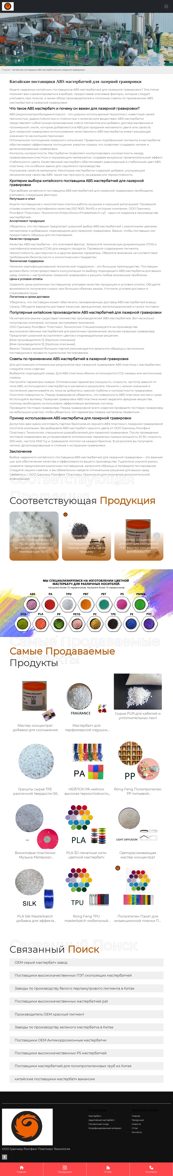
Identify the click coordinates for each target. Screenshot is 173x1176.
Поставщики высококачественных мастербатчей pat (61, 1001)
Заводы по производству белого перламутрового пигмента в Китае (74, 988)
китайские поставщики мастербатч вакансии (55, 1079)
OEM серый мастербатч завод (41, 963)
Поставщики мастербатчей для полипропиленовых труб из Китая (73, 1066)
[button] (156, 535)
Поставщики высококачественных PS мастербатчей (61, 1053)
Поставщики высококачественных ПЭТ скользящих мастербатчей (73, 975)
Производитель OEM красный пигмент (49, 1014)
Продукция (64, 1169)
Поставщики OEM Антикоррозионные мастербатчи (60, 1040)
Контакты (151, 1169)
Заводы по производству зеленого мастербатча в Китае (64, 1027)
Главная (6, 70)
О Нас (108, 1169)
